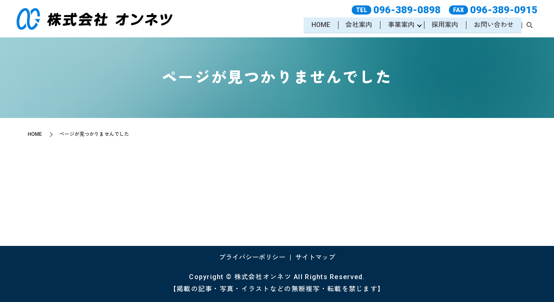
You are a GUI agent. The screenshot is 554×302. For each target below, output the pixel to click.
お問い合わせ (493, 25)
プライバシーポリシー (252, 257)
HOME (318, 25)
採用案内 (444, 25)
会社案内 (357, 25)
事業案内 (400, 25)
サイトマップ (315, 257)
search (529, 26)
